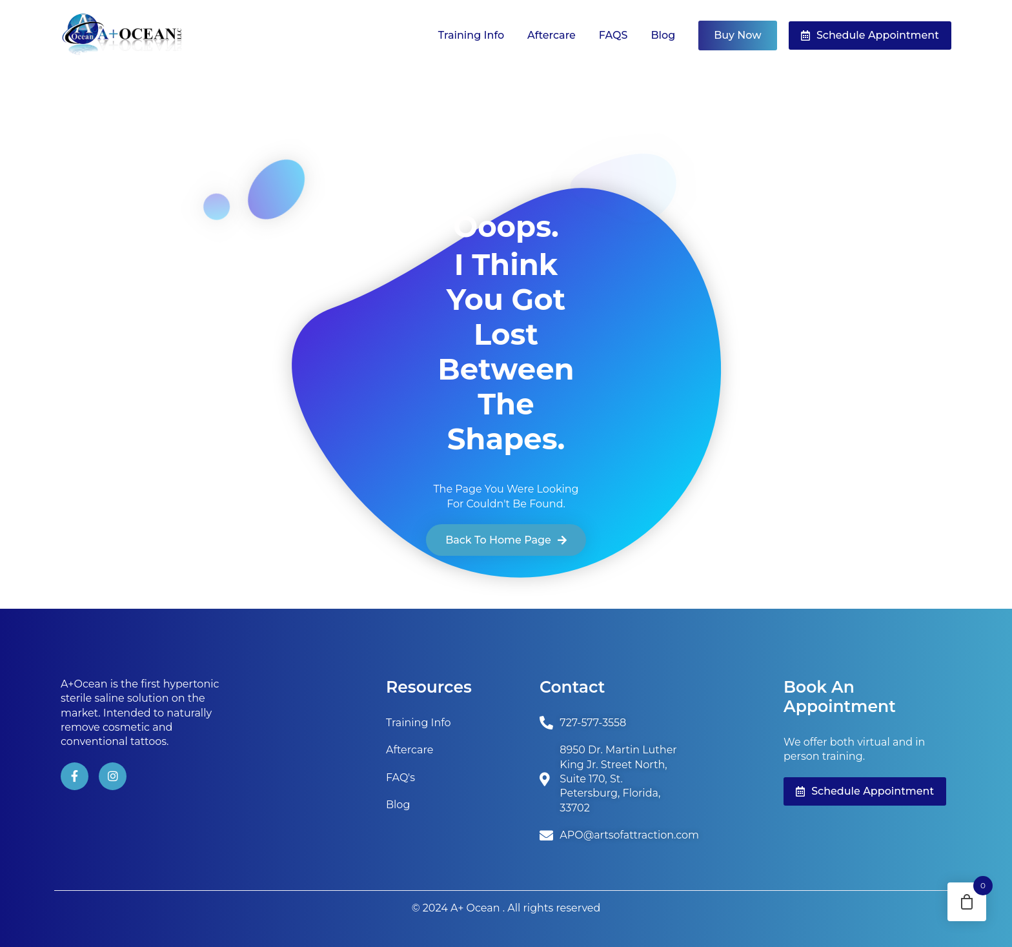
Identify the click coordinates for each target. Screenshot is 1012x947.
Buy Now (737, 35)
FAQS (613, 35)
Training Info (471, 35)
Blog (663, 35)
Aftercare (551, 35)
